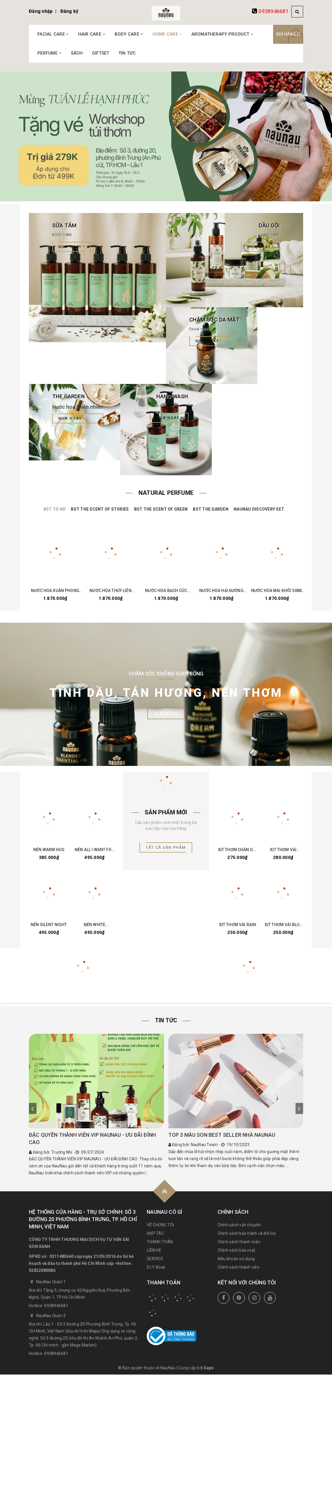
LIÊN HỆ (154, 1254)
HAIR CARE (92, 34)
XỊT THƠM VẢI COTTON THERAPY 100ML (283, 852)
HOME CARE (167, 34)
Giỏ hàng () (288, 34)
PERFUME (49, 53)
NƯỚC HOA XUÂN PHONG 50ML (55, 593)
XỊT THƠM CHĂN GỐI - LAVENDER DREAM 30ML (237, 852)
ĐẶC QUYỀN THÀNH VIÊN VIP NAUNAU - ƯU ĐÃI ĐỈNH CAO (92, 1142)
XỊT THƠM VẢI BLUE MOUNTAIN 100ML (283, 928)
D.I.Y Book (156, 1271)
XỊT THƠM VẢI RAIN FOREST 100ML (237, 928)
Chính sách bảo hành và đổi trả (247, 1237)
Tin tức (166, 1024)
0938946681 (273, 11)
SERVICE (155, 1262)
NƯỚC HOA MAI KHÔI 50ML (277, 593)
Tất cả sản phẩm (166, 850)
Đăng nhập (41, 11)
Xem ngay (166, 715)
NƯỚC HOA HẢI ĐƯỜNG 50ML (221, 593)
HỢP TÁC (155, 1237)
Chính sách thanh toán (239, 1245)
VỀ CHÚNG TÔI (160, 1228)
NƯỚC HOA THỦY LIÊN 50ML (111, 593)
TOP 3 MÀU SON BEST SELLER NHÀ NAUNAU (221, 1139)
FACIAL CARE (53, 34)
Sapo (209, 1371)
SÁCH (77, 53)
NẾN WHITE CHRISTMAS (94, 928)
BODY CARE (129, 34)
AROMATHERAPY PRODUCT (222, 34)
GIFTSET (100, 53)
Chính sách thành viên (238, 1271)
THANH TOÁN (160, 1245)
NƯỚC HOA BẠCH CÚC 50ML (166, 593)
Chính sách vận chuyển (239, 1228)
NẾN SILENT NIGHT (49, 928)
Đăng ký (69, 11)
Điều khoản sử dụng (236, 1262)
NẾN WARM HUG (48, 852)
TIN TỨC (127, 53)
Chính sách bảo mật (237, 1254)
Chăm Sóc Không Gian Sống (166, 676)
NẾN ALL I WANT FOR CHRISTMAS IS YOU (94, 852)
